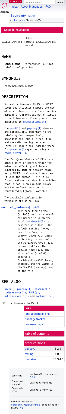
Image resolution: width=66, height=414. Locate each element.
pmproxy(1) (34, 128)
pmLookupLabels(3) (35, 121)
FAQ (48, 6)
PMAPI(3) (34, 292)
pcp (23, 20)
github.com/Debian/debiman (25, 405)
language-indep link (37, 313)
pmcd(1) (15, 128)
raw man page (34, 324)
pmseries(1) (18, 149)
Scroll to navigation (16, 30)
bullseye (16, 20)
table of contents (37, 333)
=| (20, 207)
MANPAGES (15, 1)
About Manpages (31, 6)
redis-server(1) (15, 152)
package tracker (35, 319)
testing (29, 354)
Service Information (23, 15)
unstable (30, 359)
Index (14, 6)
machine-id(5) (35, 221)
